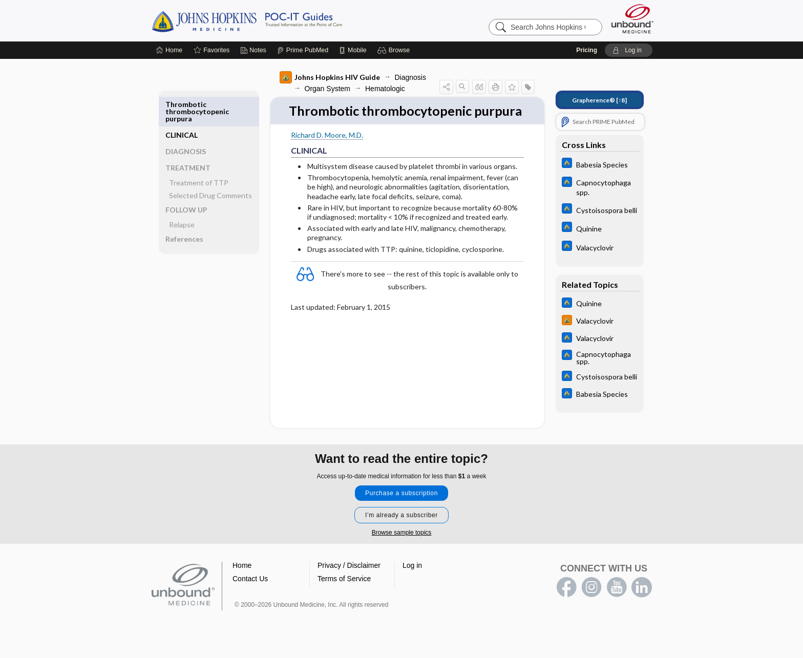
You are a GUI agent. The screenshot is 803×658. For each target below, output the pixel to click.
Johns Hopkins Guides (279, 20)
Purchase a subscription (401, 507)
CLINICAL (183, 104)
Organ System (325, 88)
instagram (591, 601)
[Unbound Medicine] (632, 19)
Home (242, 580)
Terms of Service (344, 593)
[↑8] (597, 100)
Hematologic (383, 88)
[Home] (169, 50)
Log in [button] (412, 580)
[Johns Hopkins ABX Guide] (597, 164)
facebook (566, 601)
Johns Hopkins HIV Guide (327, 77)
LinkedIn (641, 601)
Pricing (586, 50)
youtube (616, 601)
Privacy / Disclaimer (349, 580)
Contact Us (250, 593)
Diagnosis (408, 77)
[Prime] (302, 50)
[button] (395, 50)
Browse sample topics (402, 546)
